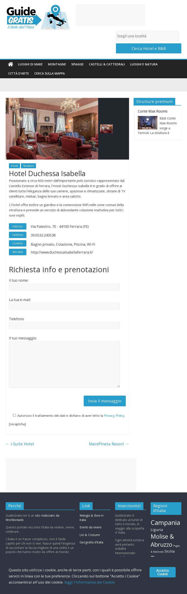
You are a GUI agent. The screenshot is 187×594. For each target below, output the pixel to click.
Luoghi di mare (30, 64)
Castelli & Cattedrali (107, 64)
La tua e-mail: (20, 299)
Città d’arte (18, 73)
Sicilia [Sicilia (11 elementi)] (170, 551)
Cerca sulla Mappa (49, 73)
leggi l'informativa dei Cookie (89, 582)
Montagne (57, 64)
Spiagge (77, 64)
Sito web (17, 252)
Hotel (14, 166)
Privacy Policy (114, 415)
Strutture (28, 166)
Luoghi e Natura (144, 64)
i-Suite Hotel (20, 443)
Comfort (17, 243)
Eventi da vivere (91, 527)
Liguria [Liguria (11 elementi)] (157, 529)
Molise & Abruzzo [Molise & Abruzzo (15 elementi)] (162, 540)
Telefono (17, 235)
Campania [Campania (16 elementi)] (165, 522)
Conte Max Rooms (153, 111)
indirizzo (17, 226)
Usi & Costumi (90, 535)
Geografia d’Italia (91, 542)
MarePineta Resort (109, 443)
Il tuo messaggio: (23, 338)
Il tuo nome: (18, 280)
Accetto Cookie (162, 572)
